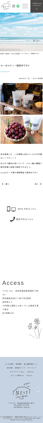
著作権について (20, 368)
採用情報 (18, 364)
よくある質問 (9, 364)
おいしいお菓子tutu (17, 375)
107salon (29, 375)
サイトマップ (31, 368)
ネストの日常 (15, 53)
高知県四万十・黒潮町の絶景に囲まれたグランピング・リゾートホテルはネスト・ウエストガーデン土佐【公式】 (22, 417)
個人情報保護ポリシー (31, 364)
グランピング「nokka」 (17, 372)
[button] (25, 5)
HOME (2, 53)
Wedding (30, 372)
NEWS (7, 53)
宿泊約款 (10, 368)
